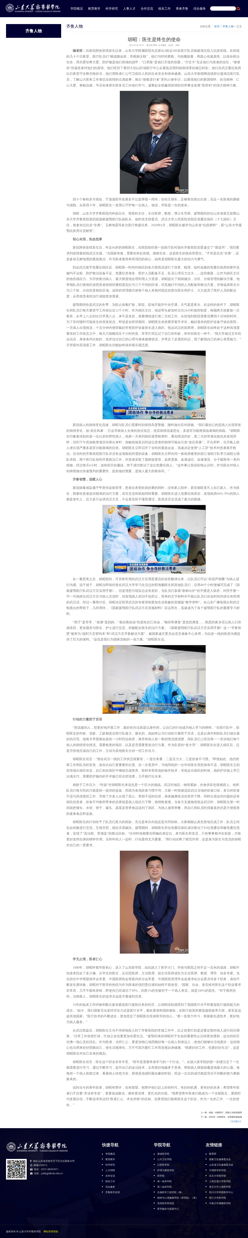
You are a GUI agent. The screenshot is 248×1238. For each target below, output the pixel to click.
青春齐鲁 (182, 8)
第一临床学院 (164, 1181)
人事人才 (129, 8)
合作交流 (110, 1175)
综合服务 (110, 1186)
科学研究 (110, 1164)
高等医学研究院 (165, 1203)
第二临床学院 (164, 1186)
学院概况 (110, 1153)
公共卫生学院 (164, 1159)
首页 (217, 26)
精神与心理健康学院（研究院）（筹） (177, 1197)
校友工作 (110, 1181)
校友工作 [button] (164, 8)
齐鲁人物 (228, 26)
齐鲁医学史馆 (112, 1192)
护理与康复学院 (165, 1170)
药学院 (160, 1175)
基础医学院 (163, 1153)
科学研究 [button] (112, 8)
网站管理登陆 (51, 1231)
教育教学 (94, 8)
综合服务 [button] (199, 8)
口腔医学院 (163, 1164)
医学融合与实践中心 (168, 1208)
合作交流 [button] (147, 8)
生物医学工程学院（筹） (170, 1192)
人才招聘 (110, 1170)
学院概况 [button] (76, 8)
